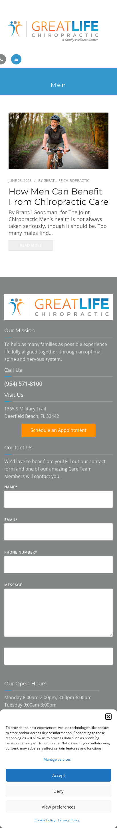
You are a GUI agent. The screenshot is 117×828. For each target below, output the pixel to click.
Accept (58, 775)
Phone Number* (58, 566)
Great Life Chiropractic (66, 180)
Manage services (57, 759)
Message (58, 614)
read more (31, 245)
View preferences (58, 807)
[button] (108, 716)
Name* (58, 500)
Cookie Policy (45, 820)
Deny (58, 791)
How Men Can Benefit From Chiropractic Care (58, 196)
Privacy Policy (69, 820)
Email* (58, 533)
